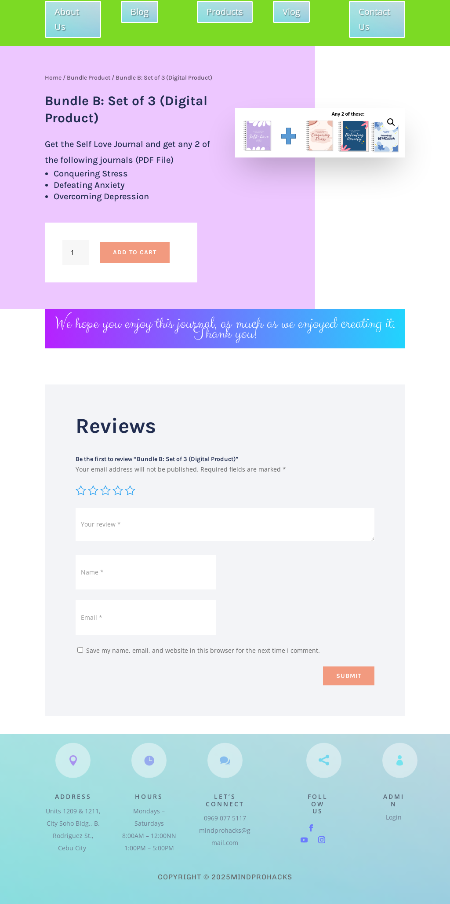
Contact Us (374, 19)
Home (53, 77)
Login (394, 817)
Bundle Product (88, 77)
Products (225, 12)
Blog (140, 12)
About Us (66, 19)
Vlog (291, 12)
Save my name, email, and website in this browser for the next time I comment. (203, 650)
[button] (391, 122)
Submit (348, 676)
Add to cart (134, 252)
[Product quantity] (75, 252)
